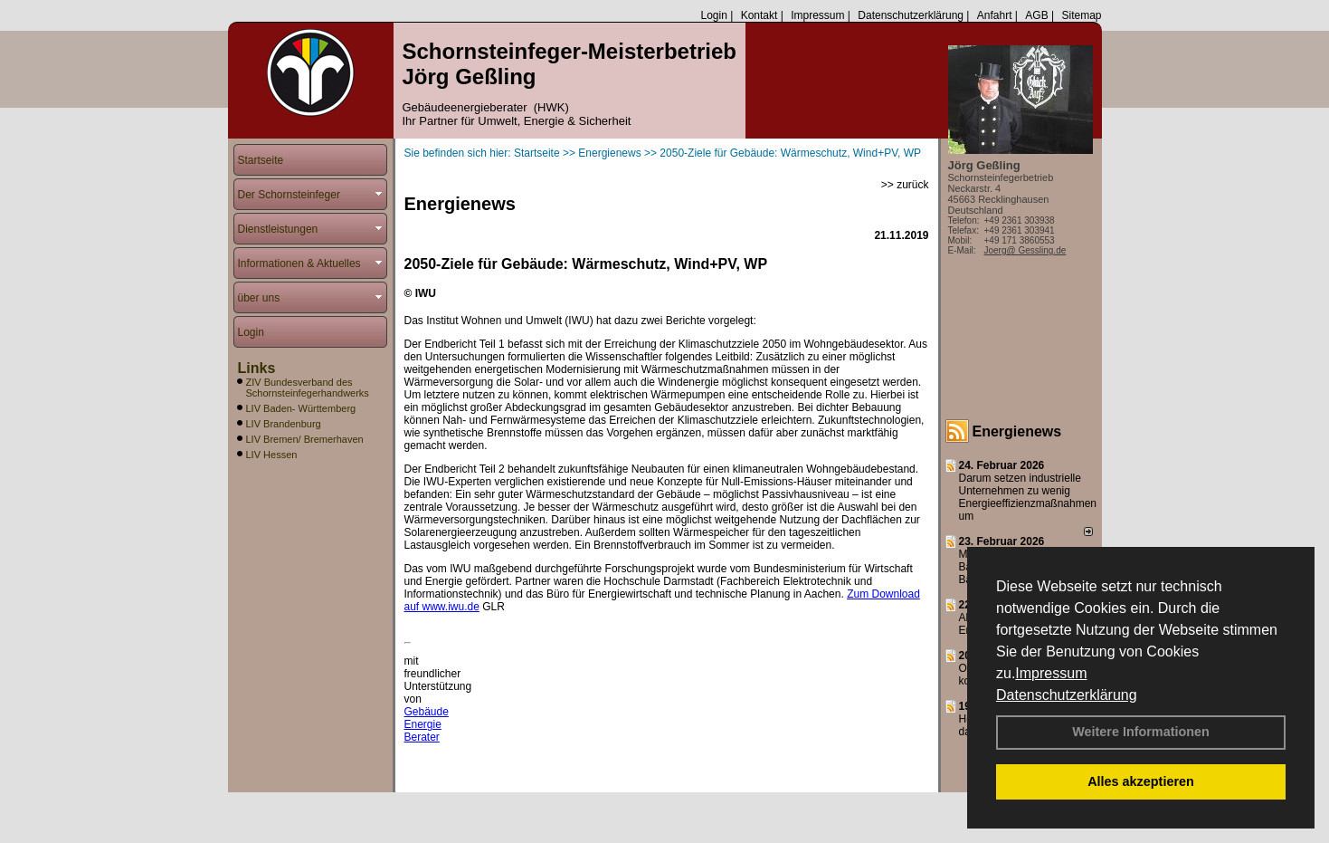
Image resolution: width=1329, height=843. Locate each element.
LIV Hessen (272, 454)
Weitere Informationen (1141, 731)
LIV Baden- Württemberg (301, 408)
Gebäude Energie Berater (426, 724)
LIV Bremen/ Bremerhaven (305, 439)
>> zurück (905, 184)
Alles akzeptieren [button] (1140, 781)
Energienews (1017, 431)
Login (713, 15)
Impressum (1051, 673)
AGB (1036, 15)
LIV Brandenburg (283, 423)
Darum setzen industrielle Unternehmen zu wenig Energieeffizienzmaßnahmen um (1028, 497)
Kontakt (759, 15)
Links (257, 368)
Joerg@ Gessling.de (1025, 250)
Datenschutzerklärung (1066, 695)
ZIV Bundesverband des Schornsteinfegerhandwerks (307, 387)
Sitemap (1081, 15)
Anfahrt (994, 15)
